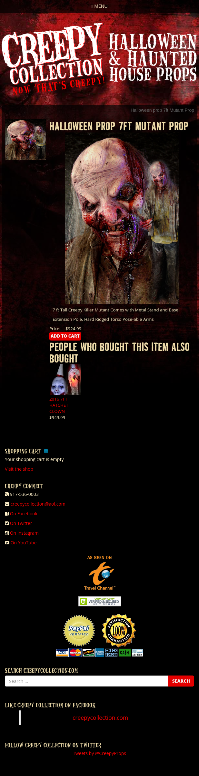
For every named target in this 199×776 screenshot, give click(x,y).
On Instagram (24, 533)
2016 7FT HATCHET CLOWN (58, 405)
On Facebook (23, 513)
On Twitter (21, 523)
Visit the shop (19, 469)
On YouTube (24, 543)
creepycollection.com (100, 717)
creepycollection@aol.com (38, 504)
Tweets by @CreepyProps (99, 753)
